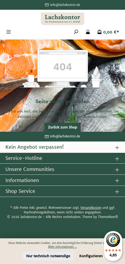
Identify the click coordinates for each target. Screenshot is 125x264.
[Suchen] (76, 32)
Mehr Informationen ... (62, 247)
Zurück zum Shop (62, 127)
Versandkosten (90, 208)
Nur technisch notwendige (48, 256)
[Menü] (9, 32)
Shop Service (20, 191)
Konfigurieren (91, 256)
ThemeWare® (108, 217)
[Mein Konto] (88, 32)
